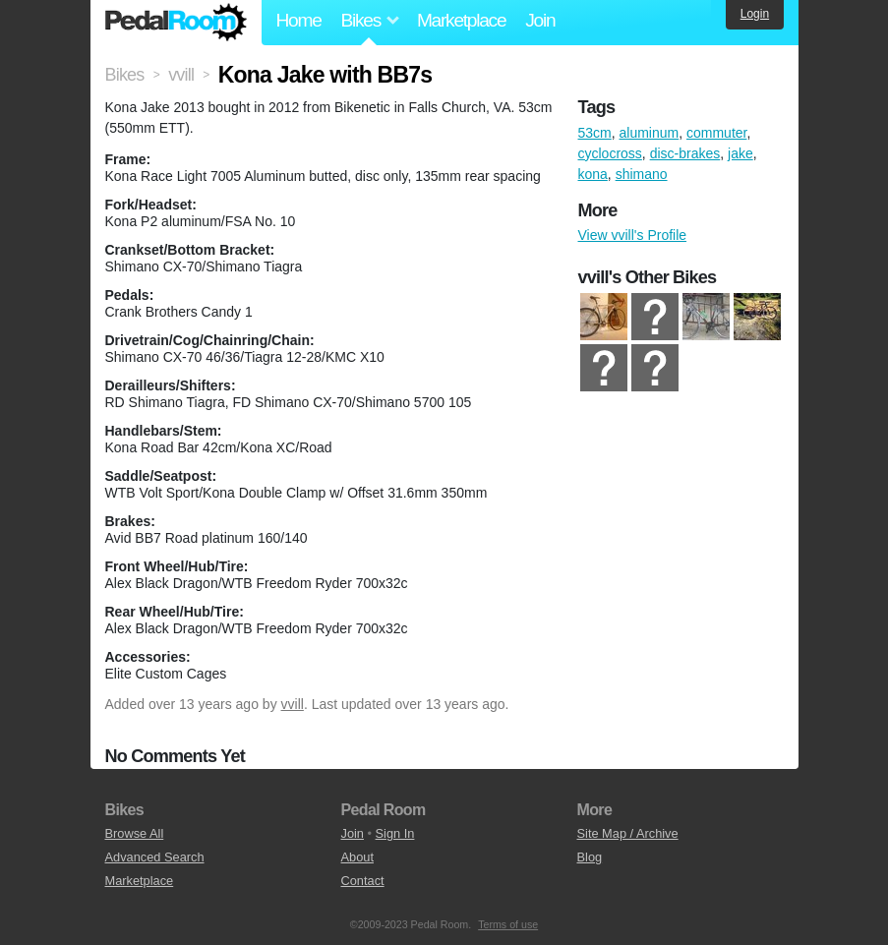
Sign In (395, 833)
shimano (642, 174)
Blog (590, 857)
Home (299, 20)
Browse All (134, 833)
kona (593, 174)
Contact (363, 880)
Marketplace (461, 20)
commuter (716, 133)
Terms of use (508, 924)
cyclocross (610, 153)
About (357, 857)
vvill (292, 704)
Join (540, 20)
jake (740, 153)
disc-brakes (685, 153)
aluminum (650, 133)
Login (754, 14)
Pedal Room (176, 22)
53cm (595, 133)
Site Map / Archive (628, 833)
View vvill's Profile (632, 235)
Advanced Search (155, 857)
